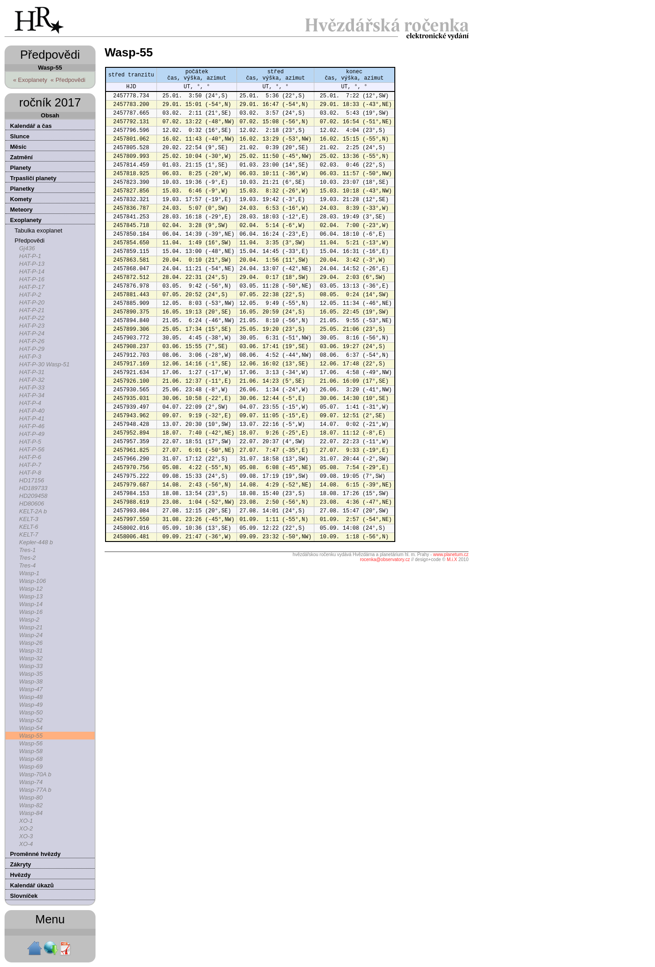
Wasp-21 (31, 627)
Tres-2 (27, 557)
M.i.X (452, 559)
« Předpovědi (68, 79)
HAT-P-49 (32, 433)
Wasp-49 (31, 704)
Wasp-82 (31, 805)
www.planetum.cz (451, 554)
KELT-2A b (33, 511)
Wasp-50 (31, 712)
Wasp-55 (31, 735)
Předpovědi (30, 240)
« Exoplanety (30, 79)
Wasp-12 (31, 588)
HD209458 (33, 495)
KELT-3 (28, 519)
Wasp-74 (31, 782)
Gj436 (27, 248)
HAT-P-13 (32, 263)
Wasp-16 (31, 611)
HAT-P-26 (32, 341)
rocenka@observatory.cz (385, 559)
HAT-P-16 (32, 279)
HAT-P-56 (32, 449)
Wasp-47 (31, 689)
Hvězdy (20, 874)
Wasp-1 (29, 573)
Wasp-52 (31, 720)
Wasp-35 (31, 673)
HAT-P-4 (30, 403)
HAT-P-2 (30, 294)
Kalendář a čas (31, 125)
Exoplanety (25, 220)
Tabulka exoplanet (38, 230)
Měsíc (18, 146)
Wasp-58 (31, 751)
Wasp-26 (31, 642)
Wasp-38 (31, 681)
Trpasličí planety (33, 178)
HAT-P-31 (32, 372)
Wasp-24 (31, 635)
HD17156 (31, 480)
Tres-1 (27, 550)
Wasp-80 (31, 797)
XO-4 (26, 843)
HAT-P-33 (32, 387)
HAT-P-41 (32, 418)
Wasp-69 (31, 766)
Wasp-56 (31, 743)
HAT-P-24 (32, 333)
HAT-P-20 (32, 302)
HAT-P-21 (32, 310)
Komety (21, 199)
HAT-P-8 (30, 472)
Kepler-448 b (36, 542)
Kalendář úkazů (32, 885)
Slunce (20, 136)
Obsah (50, 115)
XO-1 (26, 820)
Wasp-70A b (35, 774)
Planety (20, 167)
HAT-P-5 (30, 441)
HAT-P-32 (32, 379)
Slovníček (24, 895)
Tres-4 (27, 565)
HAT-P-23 (32, 325)
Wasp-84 (31, 813)
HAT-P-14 (32, 271)
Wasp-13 (31, 596)
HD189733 (33, 488)
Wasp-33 (31, 666)
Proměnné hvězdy (35, 854)
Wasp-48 (31, 697)
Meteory (21, 209)
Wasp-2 (29, 619)
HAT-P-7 (30, 464)
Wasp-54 (31, 727)
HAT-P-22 (32, 317)
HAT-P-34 (32, 395)
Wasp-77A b (35, 789)
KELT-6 (28, 526)
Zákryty (20, 864)
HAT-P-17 (32, 287)
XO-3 (26, 836)
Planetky (22, 188)
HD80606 (31, 503)
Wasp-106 (32, 580)
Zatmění (21, 157)
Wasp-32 (31, 658)
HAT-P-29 (32, 348)
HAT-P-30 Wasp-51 (44, 364)
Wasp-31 (31, 650)
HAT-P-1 (30, 256)
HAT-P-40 (32, 410)
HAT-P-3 (30, 356)
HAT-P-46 (32, 426)
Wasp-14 (31, 604)
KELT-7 (28, 534)
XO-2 (26, 828)
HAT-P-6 (30, 457)
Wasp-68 (31, 758)
